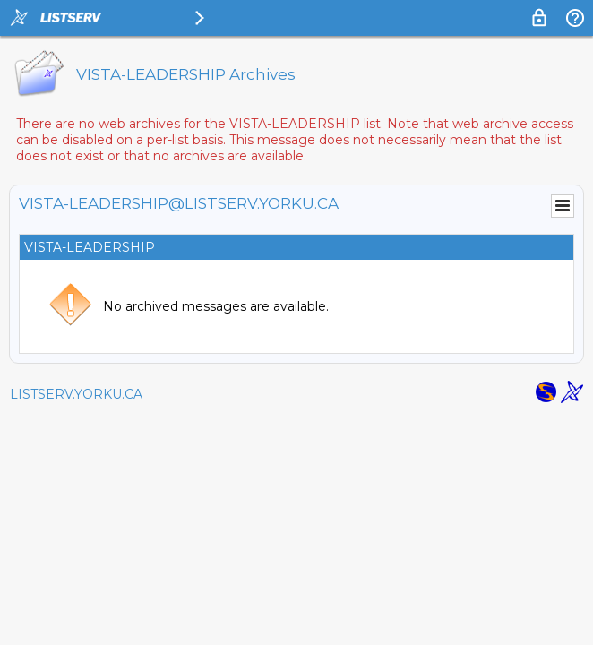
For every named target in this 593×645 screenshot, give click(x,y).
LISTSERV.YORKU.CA (76, 394)
